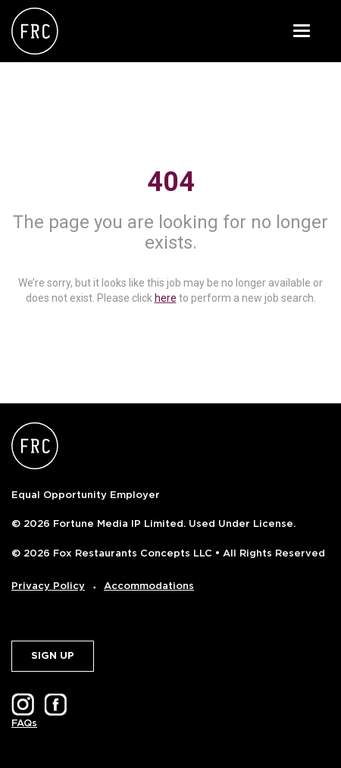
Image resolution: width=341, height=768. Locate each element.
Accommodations (149, 585)
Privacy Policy (48, 585)
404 (171, 182)
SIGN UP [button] (52, 655)
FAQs (24, 723)
